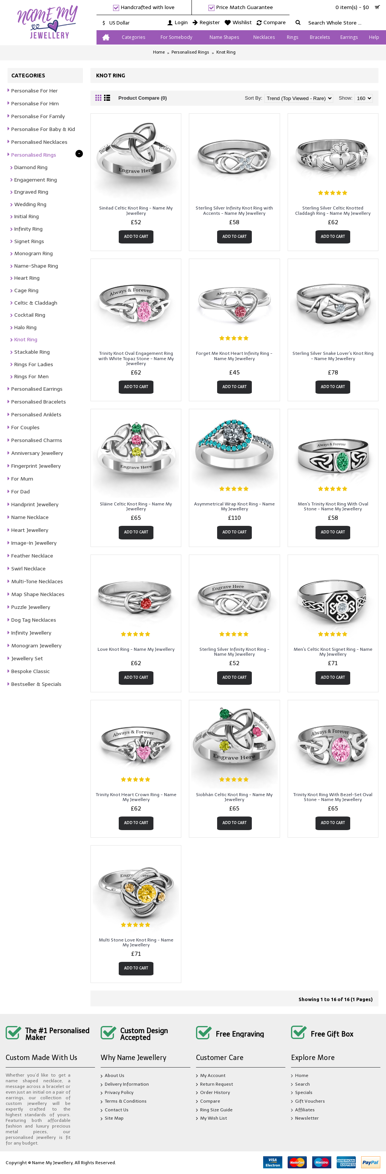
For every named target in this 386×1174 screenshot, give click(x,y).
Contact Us (115, 1110)
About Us (112, 1076)
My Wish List (211, 1118)
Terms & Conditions (124, 1102)
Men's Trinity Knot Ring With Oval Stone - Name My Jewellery (333, 506)
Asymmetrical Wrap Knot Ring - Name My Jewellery (234, 506)
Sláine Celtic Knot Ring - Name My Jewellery (136, 506)
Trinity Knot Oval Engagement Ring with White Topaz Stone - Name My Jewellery (136, 358)
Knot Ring (226, 52)
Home (159, 52)
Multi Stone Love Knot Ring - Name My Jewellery (136, 942)
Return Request (214, 1085)
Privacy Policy (117, 1093)
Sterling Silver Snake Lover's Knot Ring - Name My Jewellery (333, 356)
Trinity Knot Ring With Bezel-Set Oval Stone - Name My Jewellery (332, 797)
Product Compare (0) (142, 98)
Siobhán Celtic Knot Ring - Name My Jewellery (234, 797)
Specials (301, 1093)
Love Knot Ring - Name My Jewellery (136, 649)
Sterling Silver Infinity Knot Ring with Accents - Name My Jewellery (234, 210)
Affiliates (303, 1110)
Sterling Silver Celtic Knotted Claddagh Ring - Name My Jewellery (333, 210)
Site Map (112, 1119)
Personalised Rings (190, 52)
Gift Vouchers (308, 1102)
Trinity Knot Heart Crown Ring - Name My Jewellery (136, 797)
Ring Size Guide (214, 1110)
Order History (213, 1093)
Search (300, 1085)
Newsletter (305, 1118)
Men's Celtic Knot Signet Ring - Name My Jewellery (333, 652)
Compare (208, 1102)
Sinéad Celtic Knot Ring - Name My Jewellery (136, 210)
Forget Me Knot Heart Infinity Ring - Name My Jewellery (234, 356)
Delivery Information (125, 1085)
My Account (210, 1076)
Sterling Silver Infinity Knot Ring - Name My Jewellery (234, 652)
